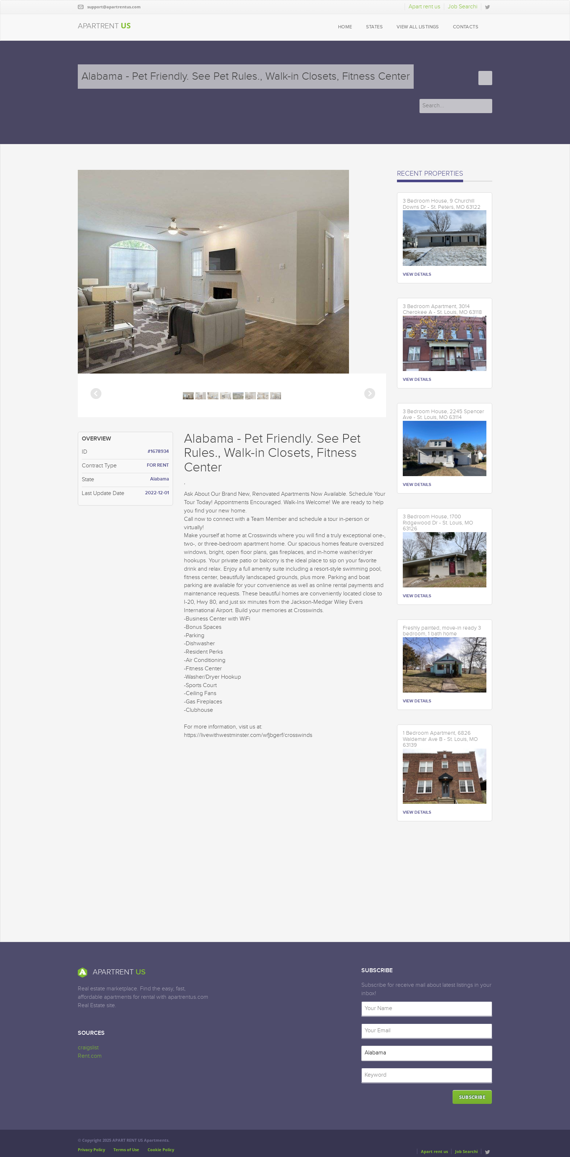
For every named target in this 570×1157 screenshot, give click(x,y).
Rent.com (90, 1056)
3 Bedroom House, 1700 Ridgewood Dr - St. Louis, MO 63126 (438, 523)
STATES (374, 27)
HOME (345, 27)
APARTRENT (104, 25)
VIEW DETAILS (417, 274)
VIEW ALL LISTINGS (418, 27)
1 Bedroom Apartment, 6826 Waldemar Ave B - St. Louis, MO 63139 (440, 739)
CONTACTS (465, 27)
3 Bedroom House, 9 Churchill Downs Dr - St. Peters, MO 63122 (442, 204)
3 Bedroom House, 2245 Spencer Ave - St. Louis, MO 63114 (443, 415)
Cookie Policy (161, 1149)
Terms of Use (126, 1149)
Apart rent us (424, 6)
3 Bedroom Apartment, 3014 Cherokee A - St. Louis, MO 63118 (442, 310)
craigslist (88, 1047)
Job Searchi (462, 6)
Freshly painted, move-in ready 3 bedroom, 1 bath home (442, 631)
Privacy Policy (91, 1149)
